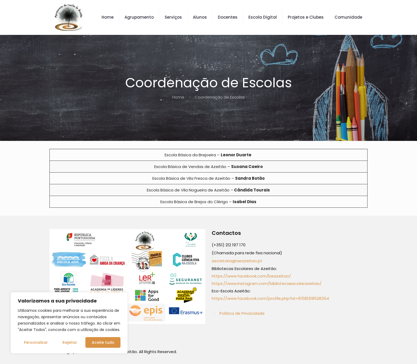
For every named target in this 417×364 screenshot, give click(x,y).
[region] (69, 322)
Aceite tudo (103, 342)
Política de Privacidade (242, 313)
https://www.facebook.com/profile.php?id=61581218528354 (270, 298)
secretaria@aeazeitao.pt (237, 261)
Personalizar (36, 342)
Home (178, 97)
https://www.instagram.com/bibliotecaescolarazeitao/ (267, 283)
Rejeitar (69, 342)
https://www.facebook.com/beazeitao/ (251, 276)
